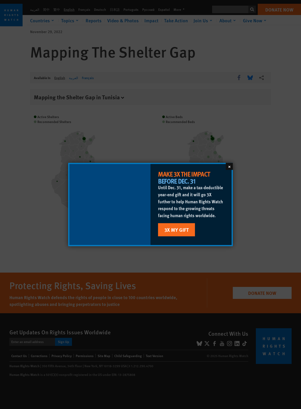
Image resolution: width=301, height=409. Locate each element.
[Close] (229, 166)
